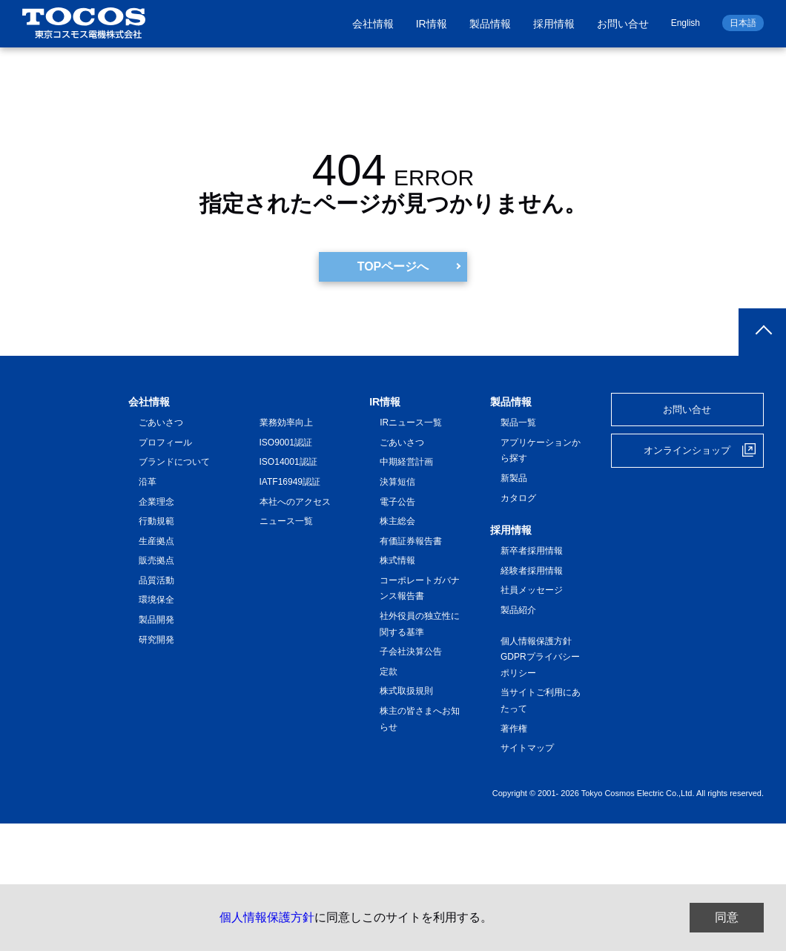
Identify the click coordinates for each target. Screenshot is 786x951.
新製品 (514, 478)
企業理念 (156, 502)
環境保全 (156, 600)
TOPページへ (393, 266)
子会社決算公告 (411, 651)
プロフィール (165, 442)
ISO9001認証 (286, 442)
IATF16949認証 (290, 482)
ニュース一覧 (286, 521)
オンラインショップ (687, 450)
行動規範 (156, 521)
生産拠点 (156, 541)
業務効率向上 (286, 422)
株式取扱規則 (406, 691)
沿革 (147, 482)
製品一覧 (518, 422)
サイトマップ (527, 748)
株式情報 (397, 560)
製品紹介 (518, 610)
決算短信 (397, 482)
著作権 (514, 728)
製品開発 (156, 619)
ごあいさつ (161, 422)
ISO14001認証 (288, 462)
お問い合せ (623, 24)
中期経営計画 (406, 462)
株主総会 (397, 521)
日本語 (743, 23)
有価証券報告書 (411, 541)
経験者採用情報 (532, 571)
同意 (727, 917)
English (685, 23)
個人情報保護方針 (266, 917)
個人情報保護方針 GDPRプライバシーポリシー (541, 657)
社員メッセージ (532, 591)
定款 (388, 671)
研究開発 (156, 639)
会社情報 (373, 24)
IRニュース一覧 (411, 422)
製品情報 (490, 24)
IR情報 (431, 24)
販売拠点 (156, 560)
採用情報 (554, 24)
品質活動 (156, 580)
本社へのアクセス (295, 502)
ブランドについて (174, 462)
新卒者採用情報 (532, 551)
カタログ (518, 498)
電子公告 (397, 502)
